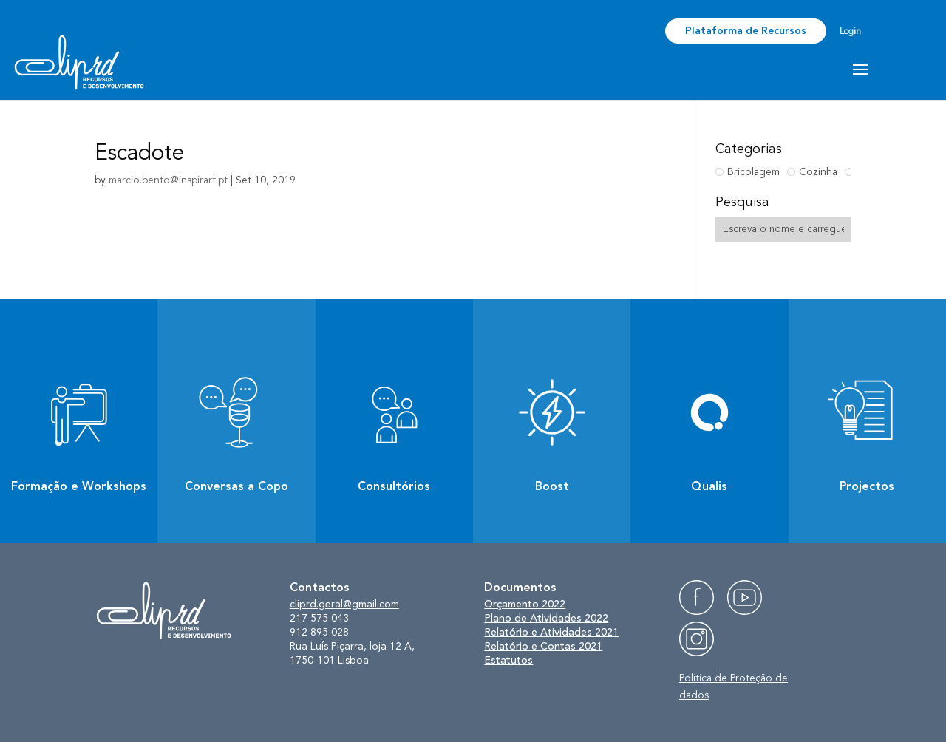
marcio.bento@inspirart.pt (168, 180)
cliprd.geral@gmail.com (344, 604)
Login (850, 31)
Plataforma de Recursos (745, 31)
